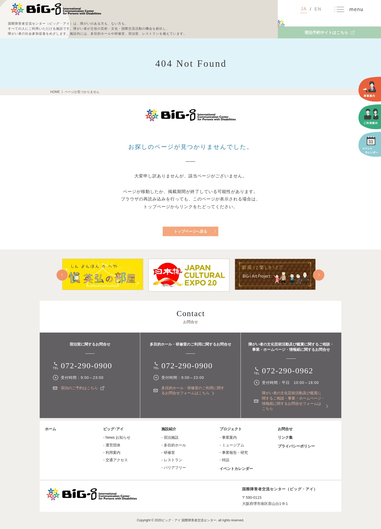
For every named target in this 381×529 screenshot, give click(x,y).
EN (318, 9)
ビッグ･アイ (113, 429)
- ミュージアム (232, 445)
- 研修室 (168, 452)
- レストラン (171, 460)
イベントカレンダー (236, 469)
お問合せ (285, 429)
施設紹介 (168, 429)
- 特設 (224, 460)
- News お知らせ (116, 437)
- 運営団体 (111, 445)
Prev (62, 275)
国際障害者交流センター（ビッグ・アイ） (56, 9)
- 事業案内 (228, 437)
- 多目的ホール (173, 445)
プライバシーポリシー (296, 446)
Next (319, 275)
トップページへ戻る (190, 231)
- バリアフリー (173, 467)
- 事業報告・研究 (234, 452)
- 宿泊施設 (170, 437)
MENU (348, 9)
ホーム (50, 429)
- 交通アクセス (115, 460)
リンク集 (285, 437)
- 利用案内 (111, 452)
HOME (55, 92)
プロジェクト (231, 429)
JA (304, 9)
